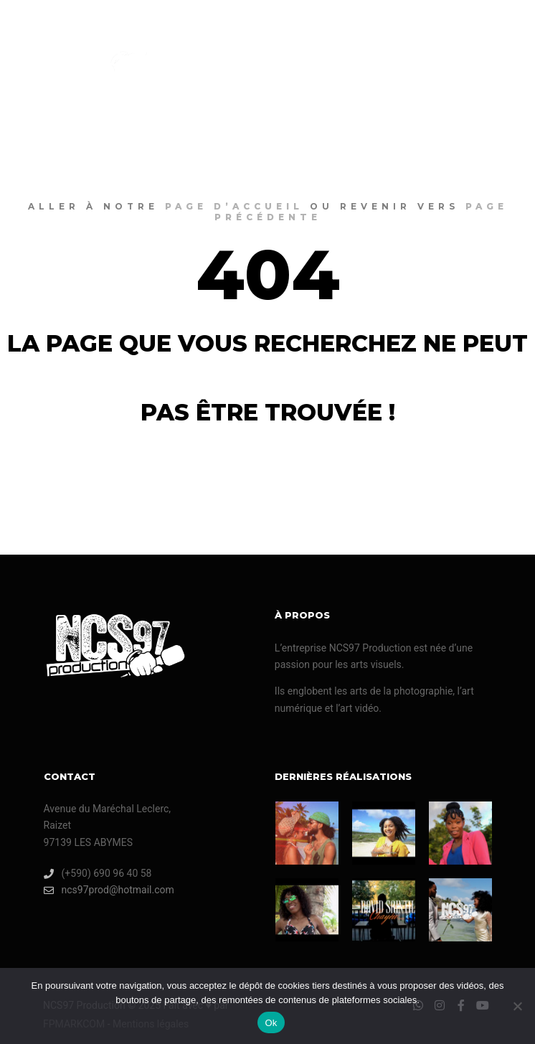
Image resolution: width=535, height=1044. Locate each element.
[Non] (517, 1006)
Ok (271, 1022)
